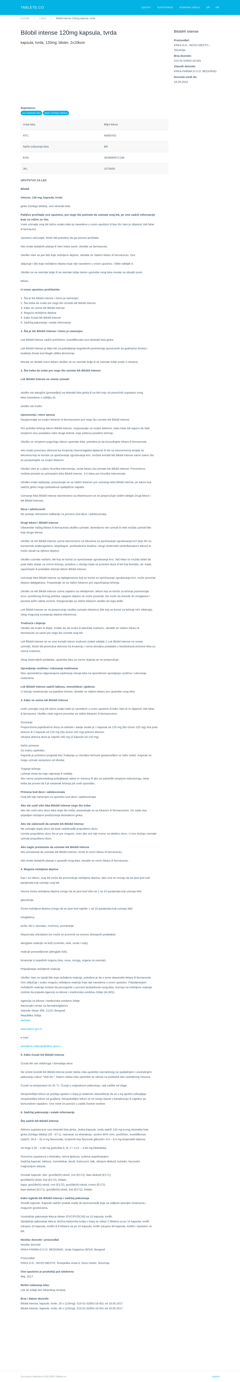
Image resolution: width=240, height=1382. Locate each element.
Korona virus (190, 7)
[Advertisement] (94, 79)
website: (26, 1020)
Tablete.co (32, 7)
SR (208, 7)
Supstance (165, 7)
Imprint (215, 1376)
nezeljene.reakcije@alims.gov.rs (41, 1046)
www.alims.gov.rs (31, 1028)
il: (28, 1037)
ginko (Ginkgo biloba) (56, 113)
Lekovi (146, 7)
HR (217, 7)
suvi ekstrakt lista (31, 113)
